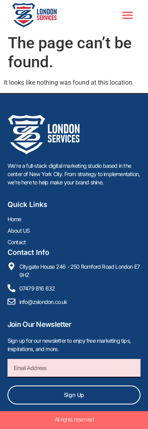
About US (18, 230)
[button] (128, 15)
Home (14, 219)
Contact (16, 242)
